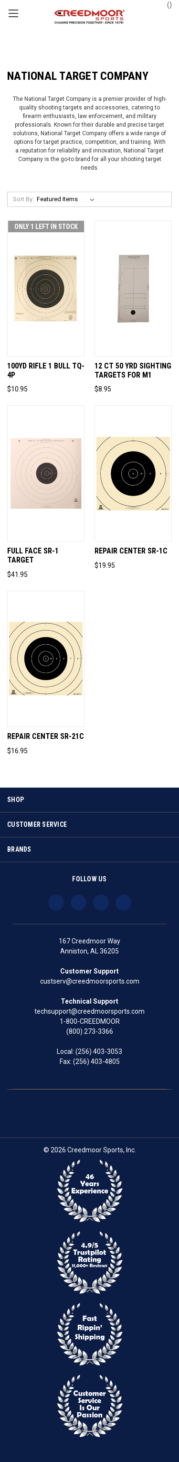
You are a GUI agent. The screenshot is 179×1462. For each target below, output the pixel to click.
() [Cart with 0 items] (165, 4)
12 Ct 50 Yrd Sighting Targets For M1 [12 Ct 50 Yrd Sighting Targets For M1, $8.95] (133, 370)
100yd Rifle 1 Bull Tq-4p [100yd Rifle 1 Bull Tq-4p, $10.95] (45, 370)
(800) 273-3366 (89, 1031)
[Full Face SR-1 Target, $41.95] (46, 473)
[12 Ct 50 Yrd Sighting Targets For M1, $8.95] (133, 288)
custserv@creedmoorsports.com (89, 981)
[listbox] (67, 199)
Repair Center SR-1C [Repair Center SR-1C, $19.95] (131, 551)
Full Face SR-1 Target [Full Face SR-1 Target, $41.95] (33, 555)
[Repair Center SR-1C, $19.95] (133, 473)
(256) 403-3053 (98, 1051)
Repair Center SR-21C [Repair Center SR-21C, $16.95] (45, 736)
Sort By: (23, 199)
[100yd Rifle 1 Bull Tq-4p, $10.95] (46, 288)
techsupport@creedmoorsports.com (89, 1011)
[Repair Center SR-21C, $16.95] (46, 659)
